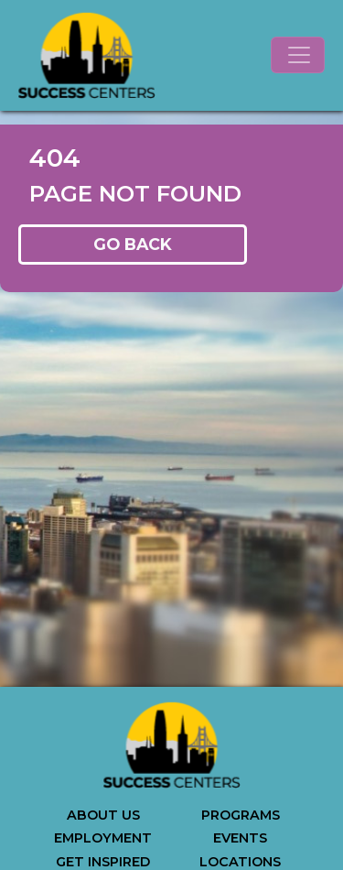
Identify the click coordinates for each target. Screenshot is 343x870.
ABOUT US (103, 815)
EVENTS (240, 838)
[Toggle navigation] (298, 55)
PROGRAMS (240, 815)
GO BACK (132, 244)
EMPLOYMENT (103, 838)
